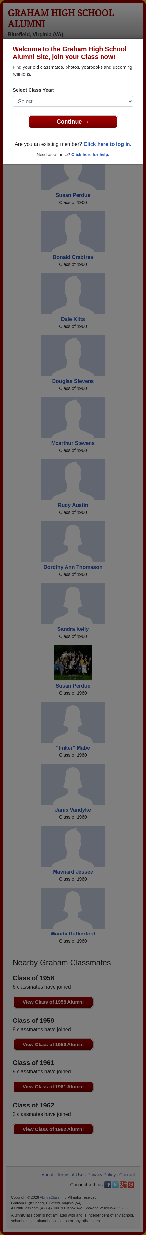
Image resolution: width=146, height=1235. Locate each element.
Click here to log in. (107, 144)
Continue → (73, 121)
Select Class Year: (34, 89)
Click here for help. (90, 154)
